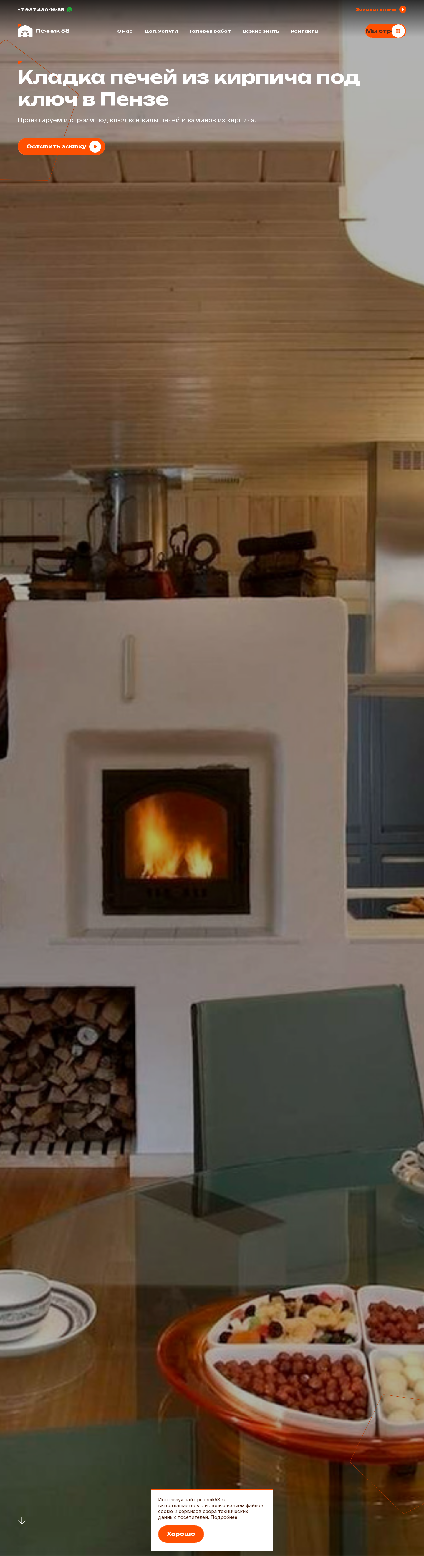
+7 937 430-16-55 (41, 9)
